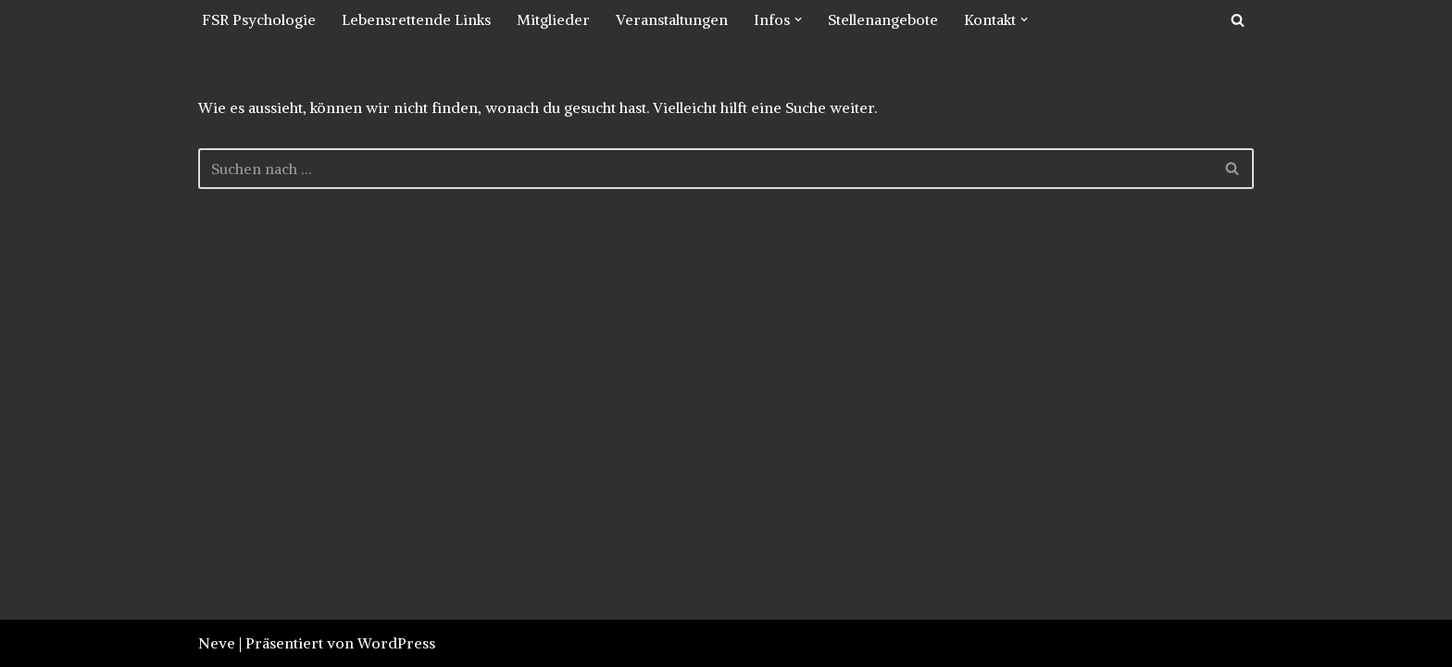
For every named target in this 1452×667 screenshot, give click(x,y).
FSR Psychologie (259, 19)
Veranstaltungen (672, 19)
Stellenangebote (883, 19)
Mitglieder (553, 19)
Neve (216, 643)
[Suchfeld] (1238, 20)
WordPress (396, 643)
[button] (798, 19)
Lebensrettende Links (416, 19)
